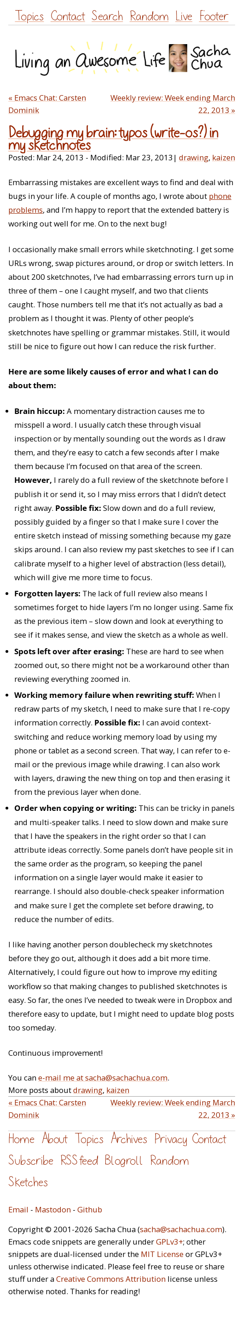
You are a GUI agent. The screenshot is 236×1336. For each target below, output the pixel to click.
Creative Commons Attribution (111, 1279)
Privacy (170, 1139)
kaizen (223, 157)
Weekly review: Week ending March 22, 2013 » (172, 103)
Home (21, 1139)
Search (107, 16)
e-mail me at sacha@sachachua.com (102, 1077)
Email (18, 1209)
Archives (128, 1139)
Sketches (28, 1182)
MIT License (162, 1254)
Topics (29, 16)
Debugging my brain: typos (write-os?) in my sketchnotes (113, 139)
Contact (68, 16)
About (54, 1139)
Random (149, 16)
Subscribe (30, 1161)
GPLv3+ (169, 1241)
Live (183, 16)
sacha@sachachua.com (181, 1229)
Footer (214, 16)
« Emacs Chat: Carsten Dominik (47, 103)
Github (89, 1209)
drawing (193, 157)
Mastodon (53, 1209)
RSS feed (79, 1161)
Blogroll (124, 1161)
